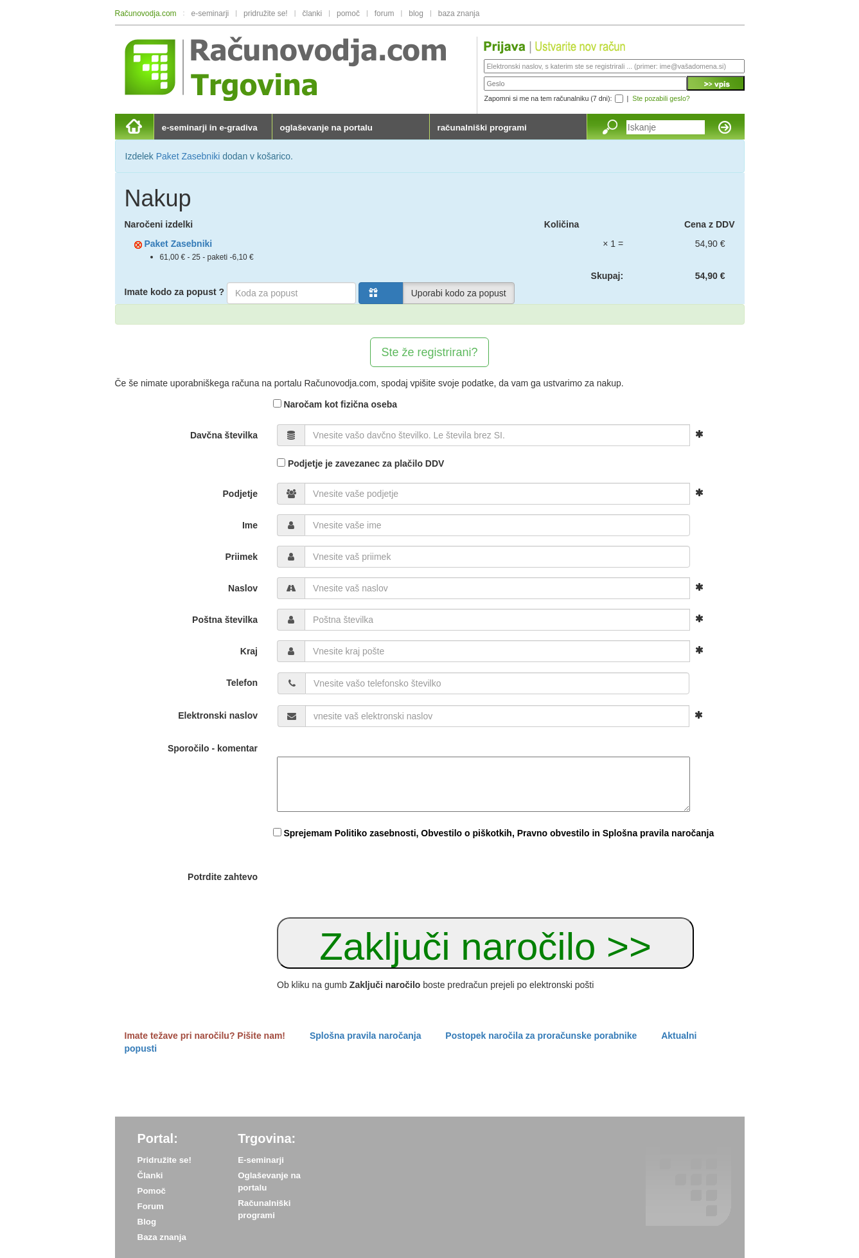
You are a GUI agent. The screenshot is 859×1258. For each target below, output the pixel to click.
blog (416, 13)
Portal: (157, 1138)
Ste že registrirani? (429, 352)
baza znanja (459, 13)
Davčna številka (224, 435)
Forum (150, 1206)
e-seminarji (210, 13)
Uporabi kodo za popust (458, 293)
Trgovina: (267, 1138)
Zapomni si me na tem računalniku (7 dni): (548, 98)
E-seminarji (261, 1160)
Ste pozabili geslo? (660, 98)
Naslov (243, 588)
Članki (150, 1175)
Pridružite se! (164, 1160)
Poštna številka (225, 620)
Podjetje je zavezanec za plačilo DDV (360, 463)
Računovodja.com (146, 13)
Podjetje (240, 494)
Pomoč (151, 1191)
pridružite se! (266, 13)
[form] (430, 582)
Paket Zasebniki (188, 156)
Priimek (241, 557)
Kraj (249, 651)
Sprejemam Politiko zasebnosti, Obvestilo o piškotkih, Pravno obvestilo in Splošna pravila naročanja (498, 833)
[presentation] (374, 878)
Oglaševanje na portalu (269, 1181)
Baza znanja (161, 1237)
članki (312, 13)
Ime (250, 525)
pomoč (348, 13)
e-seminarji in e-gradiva (210, 127)
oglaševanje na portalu (326, 127)
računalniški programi (482, 127)
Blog (147, 1222)
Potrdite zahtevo (223, 877)
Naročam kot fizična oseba (335, 404)
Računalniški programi (264, 1209)
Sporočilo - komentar (213, 748)
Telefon (242, 683)
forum (384, 13)
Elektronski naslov (218, 715)
